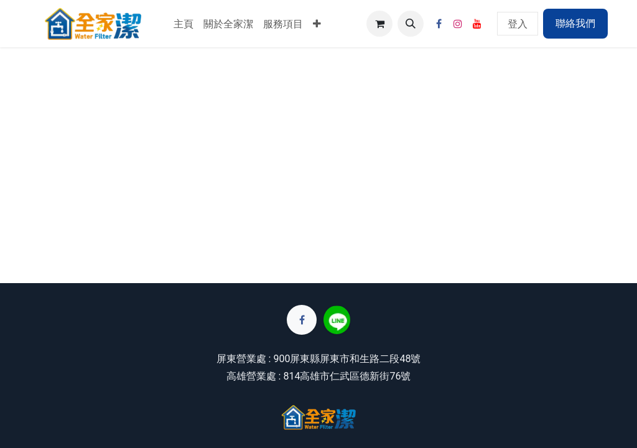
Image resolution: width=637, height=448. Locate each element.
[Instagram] (458, 23)
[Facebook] (439, 24)
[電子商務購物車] (379, 24)
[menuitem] (183, 23)
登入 (518, 23)
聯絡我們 (575, 23)
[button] (411, 24)
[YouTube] (477, 24)
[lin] (336, 320)
